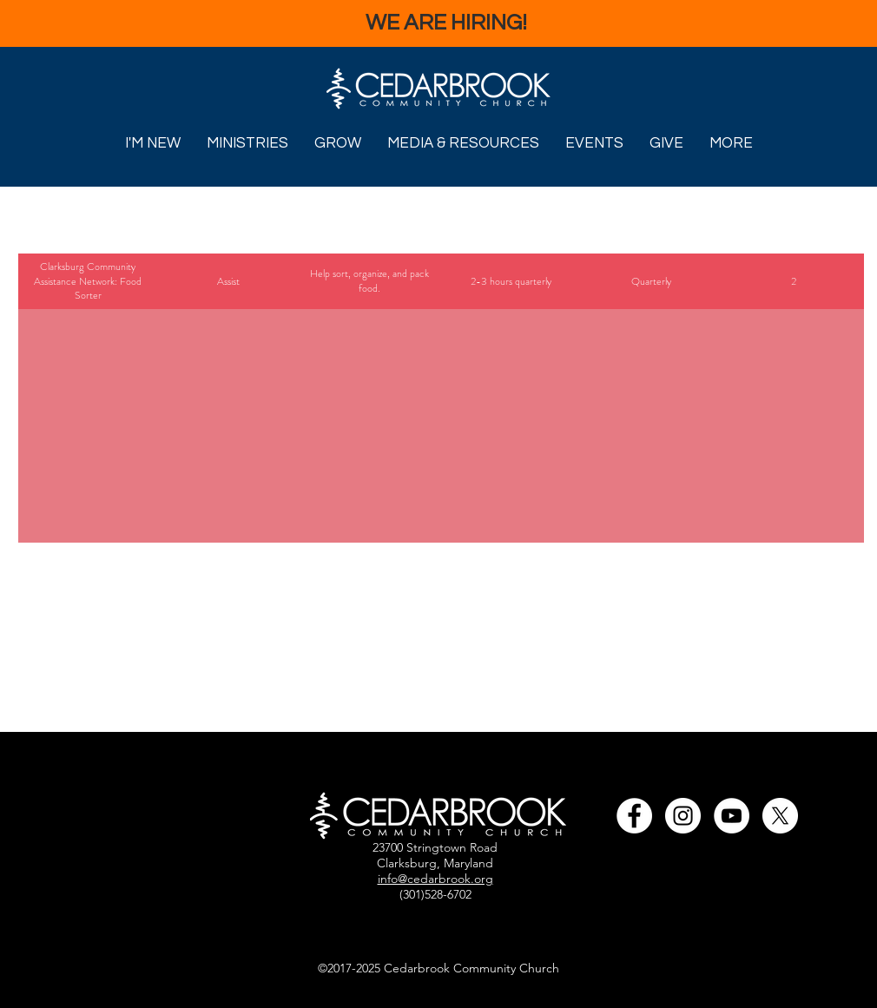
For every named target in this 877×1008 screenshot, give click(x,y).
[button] (153, 142)
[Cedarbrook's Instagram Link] (683, 815)
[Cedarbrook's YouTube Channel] (731, 815)
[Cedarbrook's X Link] (780, 815)
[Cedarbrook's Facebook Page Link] (634, 815)
